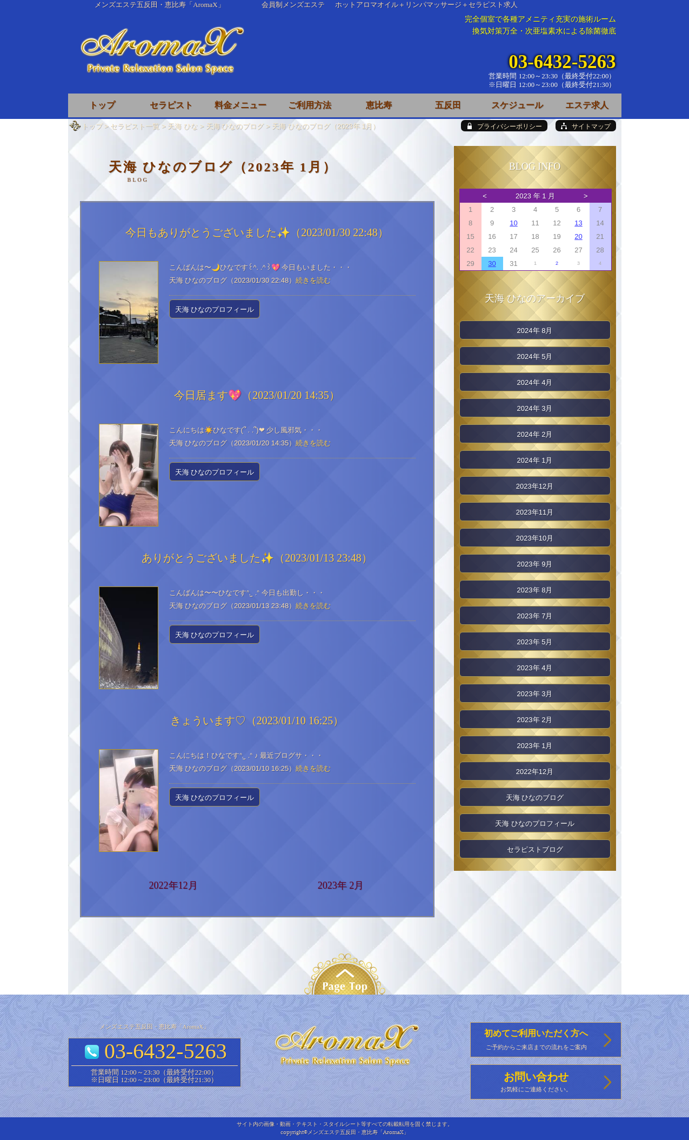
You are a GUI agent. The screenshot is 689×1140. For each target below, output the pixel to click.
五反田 (448, 105)
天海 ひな (183, 126)
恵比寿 (379, 105)
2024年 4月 (535, 382)
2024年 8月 (535, 330)
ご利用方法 (309, 105)
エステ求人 (586, 105)
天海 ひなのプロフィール (215, 309)
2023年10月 (534, 538)
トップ (92, 126)
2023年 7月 (535, 616)
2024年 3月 (535, 408)
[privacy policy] (504, 125)
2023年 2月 (341, 885)
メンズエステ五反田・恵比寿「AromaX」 (160, 5)
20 (578, 236)
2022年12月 (173, 885)
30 (492, 263)
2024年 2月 (535, 434)
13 (578, 223)
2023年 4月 (535, 668)
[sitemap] (586, 125)
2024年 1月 (535, 460)
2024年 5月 (535, 356)
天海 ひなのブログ (235, 126)
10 (513, 223)
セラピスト (171, 105)
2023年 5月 (535, 642)
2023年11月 (534, 512)
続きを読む (313, 280)
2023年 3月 (535, 694)
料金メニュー (240, 105)
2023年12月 (534, 486)
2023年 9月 (535, 564)
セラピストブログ (535, 849)
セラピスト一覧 (134, 126)
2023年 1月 (535, 746)
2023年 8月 (535, 590)
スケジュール (517, 105)
